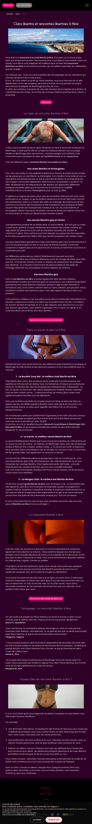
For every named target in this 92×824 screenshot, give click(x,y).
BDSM (69, 187)
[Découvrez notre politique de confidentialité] (19, 815)
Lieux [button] (18, 14)
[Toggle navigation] (87, 5)
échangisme (39, 190)
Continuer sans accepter (11, 804)
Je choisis (37, 819)
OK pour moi (54, 819)
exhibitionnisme (52, 156)
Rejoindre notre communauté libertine (46, 320)
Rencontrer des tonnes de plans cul (46, 598)
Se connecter (24, 5)
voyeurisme (72, 156)
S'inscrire (8, 5)
